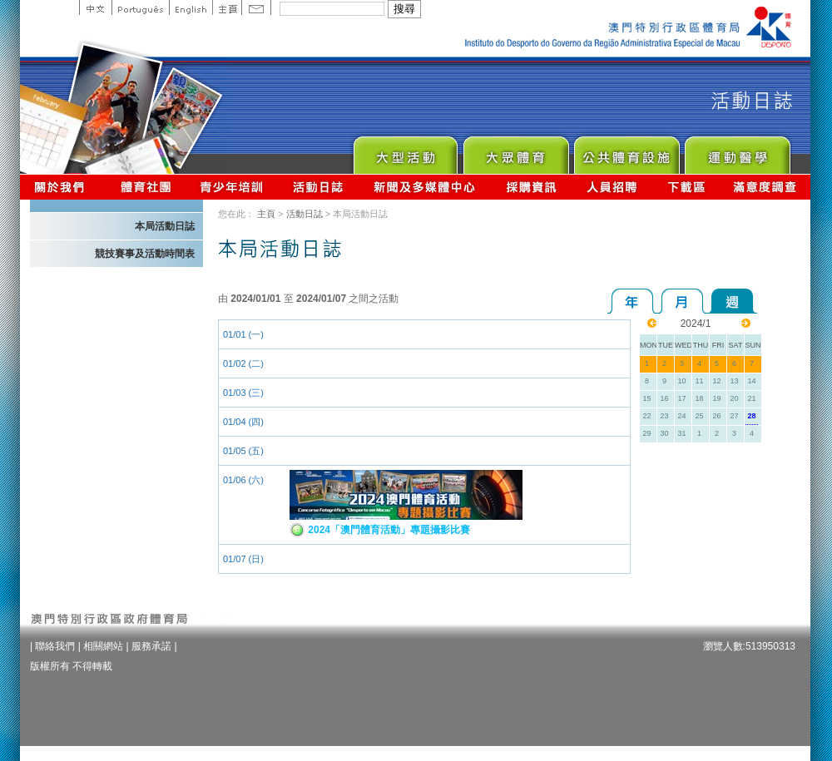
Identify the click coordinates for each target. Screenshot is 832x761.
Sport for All (515, 151)
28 (751, 416)
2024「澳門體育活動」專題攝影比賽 (380, 530)
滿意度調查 (765, 187)
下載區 (686, 187)
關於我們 (63, 187)
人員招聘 (611, 187)
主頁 (226, 7)
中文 (95, 7)
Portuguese (140, 7)
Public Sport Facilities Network (626, 151)
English (190, 7)
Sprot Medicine (736, 151)
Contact (256, 7)
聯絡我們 (55, 646)
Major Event (404, 151)
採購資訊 (531, 187)
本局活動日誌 (165, 226)
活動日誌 (319, 187)
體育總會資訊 (145, 187)
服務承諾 (151, 646)
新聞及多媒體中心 (425, 187)
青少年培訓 (232, 187)
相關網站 (103, 646)
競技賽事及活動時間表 (145, 253)
